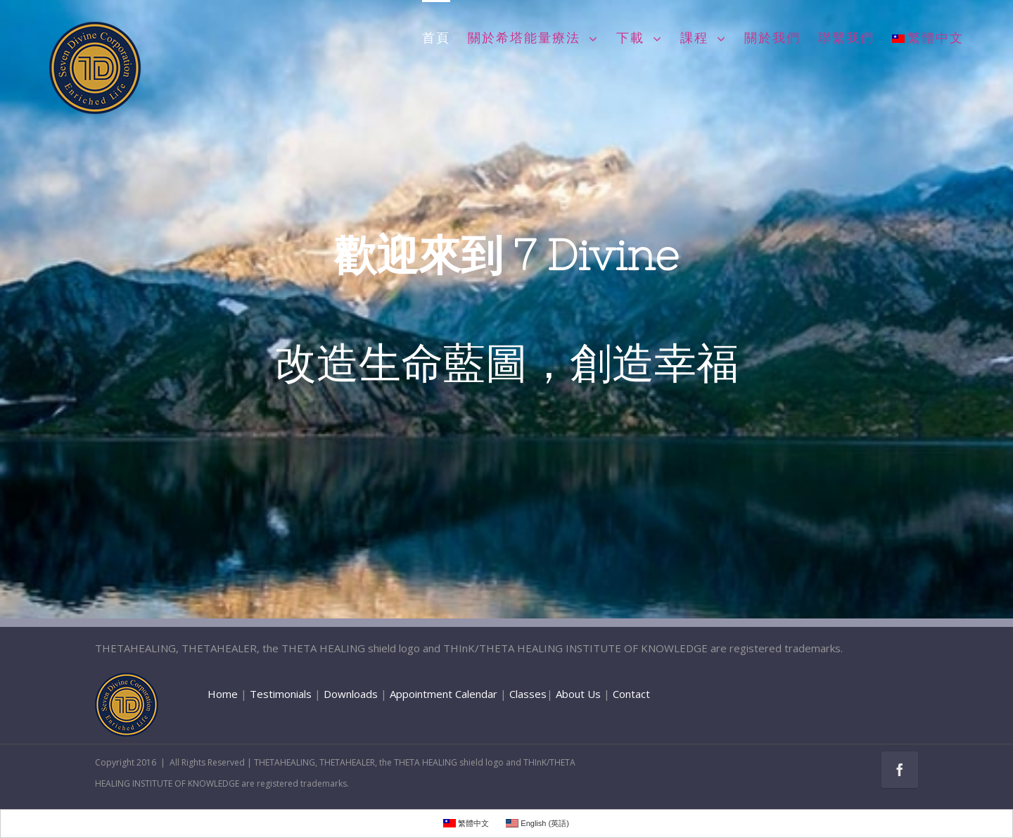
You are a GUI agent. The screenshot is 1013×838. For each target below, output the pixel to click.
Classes (528, 694)
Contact (631, 694)
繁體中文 (928, 38)
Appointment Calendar (443, 694)
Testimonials (281, 694)
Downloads (351, 694)
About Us (578, 694)
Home (223, 694)
